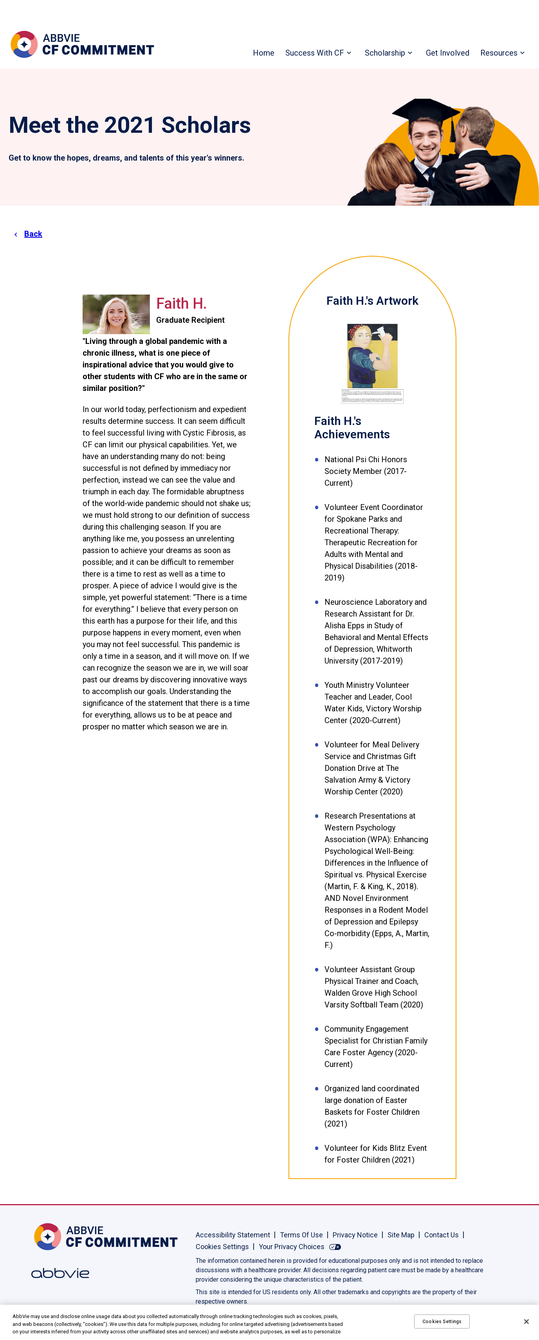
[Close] (526, 1321)
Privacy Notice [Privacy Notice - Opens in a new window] (355, 1235)
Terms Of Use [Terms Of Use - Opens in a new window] (301, 1235)
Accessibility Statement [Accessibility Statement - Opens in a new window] (233, 1235)
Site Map (401, 1235)
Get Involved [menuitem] (447, 53)
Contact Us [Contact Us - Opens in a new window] (441, 1235)
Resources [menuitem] (498, 53)
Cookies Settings (222, 1246)
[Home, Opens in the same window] (56, 1236)
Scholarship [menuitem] (385, 53)
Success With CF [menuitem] (314, 53)
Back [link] (33, 234)
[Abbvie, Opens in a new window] (56, 1273)
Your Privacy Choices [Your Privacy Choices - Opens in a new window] (291, 1246)
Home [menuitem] (263, 53)
